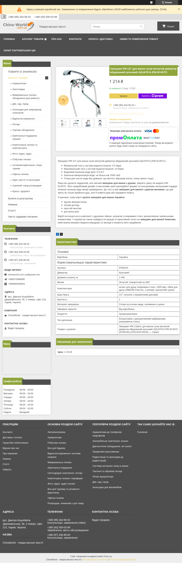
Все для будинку (56, 448)
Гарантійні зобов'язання (15, 442)
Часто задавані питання (23, 216)
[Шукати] (141, 26)
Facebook (142, 432)
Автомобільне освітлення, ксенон (110, 441)
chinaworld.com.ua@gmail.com (24, 274)
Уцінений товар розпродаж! (27, 185)
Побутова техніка (21, 159)
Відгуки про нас (11, 448)
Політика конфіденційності (123, 559)
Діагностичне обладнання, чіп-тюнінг (112, 446)
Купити (123, 96)
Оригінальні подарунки (60, 467)
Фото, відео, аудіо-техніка (61, 483)
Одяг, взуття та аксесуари (26, 180)
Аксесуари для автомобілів (106, 487)
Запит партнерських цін (20, 50)
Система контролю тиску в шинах (110, 466)
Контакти (75, 39)
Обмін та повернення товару (139, 39)
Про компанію (10, 453)
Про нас (56, 39)
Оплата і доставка (101, 39)
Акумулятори (19, 83)
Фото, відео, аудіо (21, 153)
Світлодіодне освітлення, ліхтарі (65, 473)
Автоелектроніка (56, 432)
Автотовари (18, 89)
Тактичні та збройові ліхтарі (107, 471)
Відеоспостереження (23, 118)
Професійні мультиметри (105, 451)
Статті (12, 210)
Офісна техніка (20, 174)
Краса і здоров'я (21, 191)
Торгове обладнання (23, 130)
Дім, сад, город (20, 104)
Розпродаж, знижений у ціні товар (66, 503)
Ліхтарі (16, 124)
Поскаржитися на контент (95, 559)
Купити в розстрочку (20, 198)
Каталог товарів (33, 39)
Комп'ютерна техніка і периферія (65, 478)
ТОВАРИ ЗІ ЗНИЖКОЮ (22, 71)
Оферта (7, 469)
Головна (9, 39)
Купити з (152, 96)
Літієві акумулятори (102, 476)
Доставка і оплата (12, 437)
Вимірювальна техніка (59, 462)
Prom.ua (108, 556)
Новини (12, 204)
